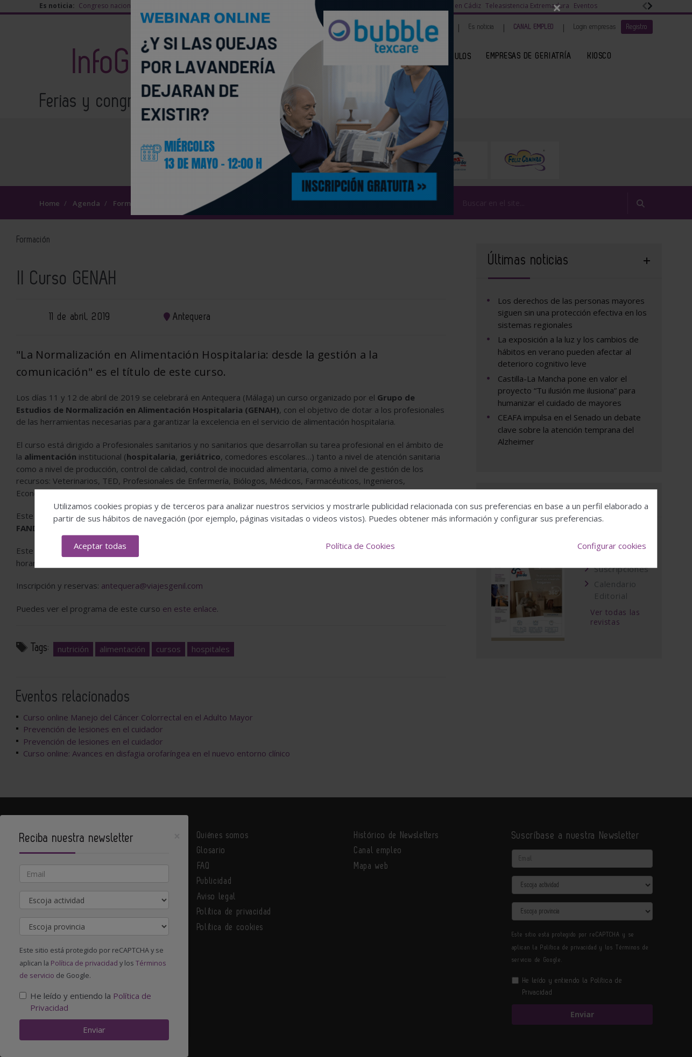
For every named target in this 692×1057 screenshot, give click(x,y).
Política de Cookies (360, 545)
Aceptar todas (100, 545)
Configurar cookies (611, 545)
